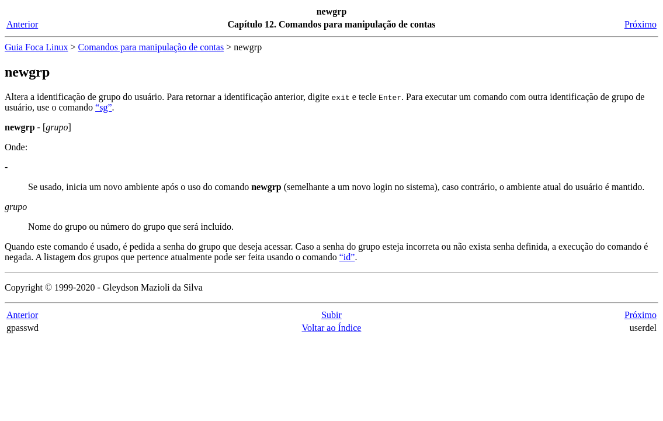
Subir (331, 315)
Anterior (22, 24)
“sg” (103, 107)
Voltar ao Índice (332, 328)
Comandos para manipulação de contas (151, 47)
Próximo (640, 24)
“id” (347, 257)
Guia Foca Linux (36, 47)
